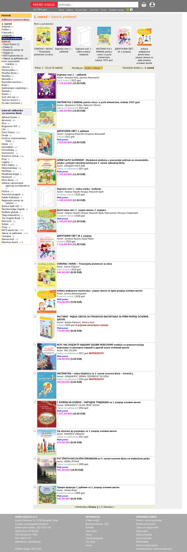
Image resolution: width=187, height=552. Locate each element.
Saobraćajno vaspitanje (14, 87)
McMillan (6, 170)
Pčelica (5, 191)
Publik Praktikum (10, 197)
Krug (4, 158)
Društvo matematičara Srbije (14, 139)
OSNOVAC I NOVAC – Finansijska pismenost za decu (43, 51)
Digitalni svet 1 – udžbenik (64, 50)
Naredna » (109, 506)
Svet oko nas (8, 96)
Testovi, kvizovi (10, 99)
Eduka (6, 47)
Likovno (6, 66)
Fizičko (5, 29)
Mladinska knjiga (10, 173)
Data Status (9, 44)
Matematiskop (9, 167)
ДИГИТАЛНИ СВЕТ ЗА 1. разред (124, 50)
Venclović (7, 221)
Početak (6, 15)
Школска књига (10, 242)
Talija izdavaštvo (11, 215)
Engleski (6, 26)
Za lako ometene (11, 102)
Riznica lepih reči (10, 206)
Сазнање (6, 236)
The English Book (11, 218)
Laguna (5, 161)
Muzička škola (9, 72)
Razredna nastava (11, 81)
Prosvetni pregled (11, 194)
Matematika (8, 69)
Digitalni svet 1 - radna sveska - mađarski (84, 51)
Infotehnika (8, 149)
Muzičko (6, 75)
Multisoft (7, 176)
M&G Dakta (8, 164)
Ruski (4, 84)
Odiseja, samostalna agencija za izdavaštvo (16, 184)
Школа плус (8, 239)
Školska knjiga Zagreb (13, 209)
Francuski (6, 32)
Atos (4, 123)
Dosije (5, 135)
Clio (4, 129)
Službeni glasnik (10, 212)
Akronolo (6, 120)
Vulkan (7, 52)
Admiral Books (9, 117)
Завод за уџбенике (13, 58)
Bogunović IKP (9, 126)
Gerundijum (7, 146)
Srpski (5, 93)
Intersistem (8, 152)
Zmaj (4, 227)
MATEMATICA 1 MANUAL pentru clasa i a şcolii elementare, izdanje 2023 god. (104, 54)
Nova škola (8, 179)
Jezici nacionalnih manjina (10, 62)
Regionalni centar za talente (12, 202)
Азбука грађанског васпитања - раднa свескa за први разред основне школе (144, 55)
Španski (6, 90)
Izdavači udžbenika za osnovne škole (12, 112)
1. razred (7, 23)
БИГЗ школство (11, 55)
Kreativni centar (11, 49)
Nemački (6, 78)
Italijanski (7, 35)
